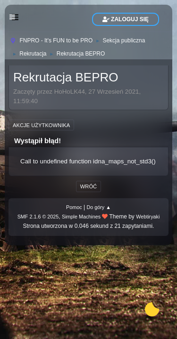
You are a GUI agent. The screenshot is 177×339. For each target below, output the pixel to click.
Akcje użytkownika (41, 125)
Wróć (88, 186)
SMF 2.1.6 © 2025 (38, 216)
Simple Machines (81, 216)
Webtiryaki (148, 216)
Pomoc (74, 207)
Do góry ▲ (98, 207)
